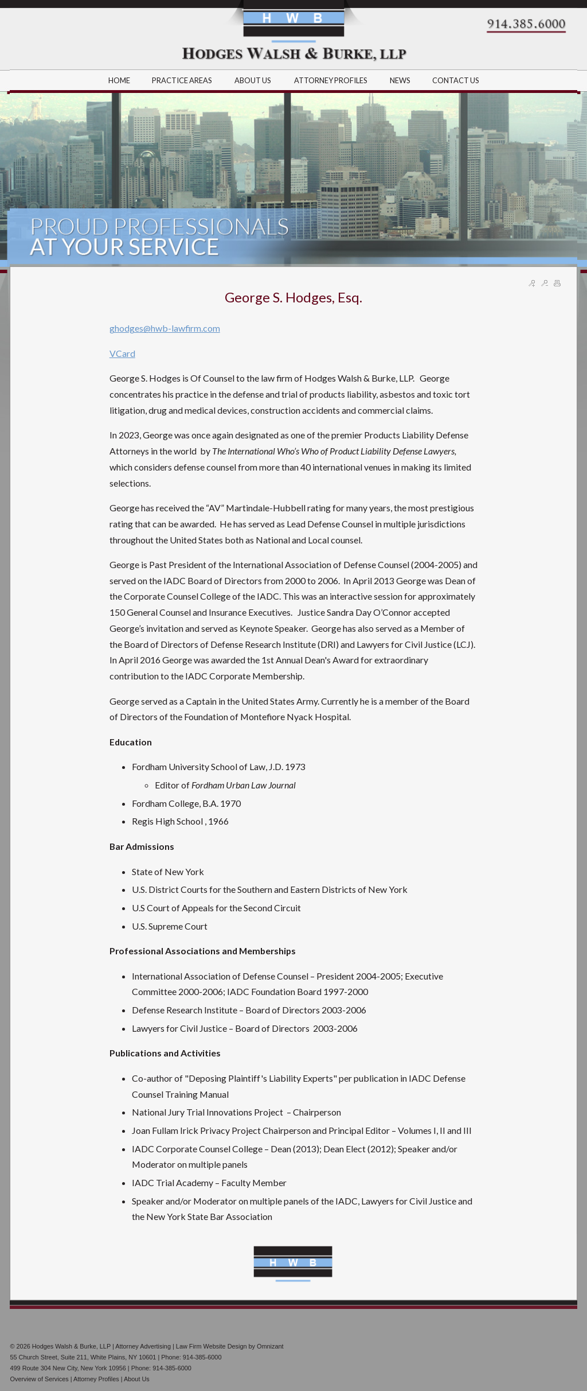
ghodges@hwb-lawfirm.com (164, 328)
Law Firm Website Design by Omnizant (230, 1346)
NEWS (400, 80)
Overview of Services (39, 1379)
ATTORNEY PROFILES (331, 80)
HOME (119, 80)
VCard (122, 353)
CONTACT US (455, 80)
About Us (137, 1379)
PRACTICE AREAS (182, 80)
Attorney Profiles (96, 1379)
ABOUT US (253, 80)
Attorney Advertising (143, 1346)
